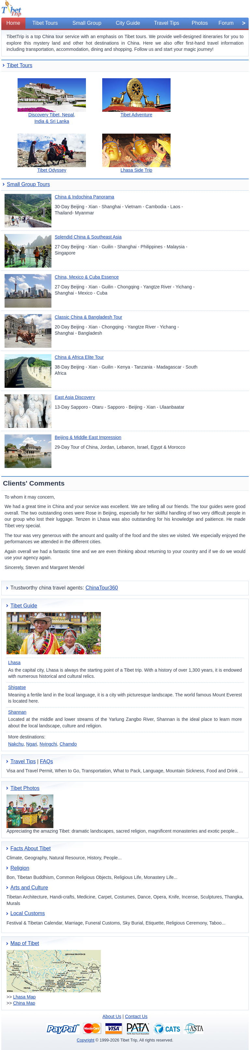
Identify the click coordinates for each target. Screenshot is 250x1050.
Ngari (31, 744)
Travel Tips (23, 761)
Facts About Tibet (30, 848)
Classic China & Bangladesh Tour (88, 317)
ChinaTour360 (102, 588)
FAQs (46, 761)
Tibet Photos (24, 788)
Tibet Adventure (136, 97)
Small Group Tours (28, 184)
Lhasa (14, 662)
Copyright (85, 1040)
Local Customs (27, 913)
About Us (112, 1016)
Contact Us (136, 1016)
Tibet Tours (19, 65)
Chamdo (68, 744)
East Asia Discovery (75, 397)
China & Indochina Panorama (84, 196)
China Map (24, 1003)
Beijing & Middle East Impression (88, 437)
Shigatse (17, 687)
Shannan (17, 712)
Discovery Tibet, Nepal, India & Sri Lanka (52, 101)
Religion (19, 868)
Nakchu (15, 744)
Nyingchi (48, 744)
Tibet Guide (23, 605)
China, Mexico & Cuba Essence (87, 277)
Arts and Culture (29, 887)
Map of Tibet (24, 943)
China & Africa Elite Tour (79, 357)
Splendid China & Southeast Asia (88, 237)
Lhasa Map (24, 996)
